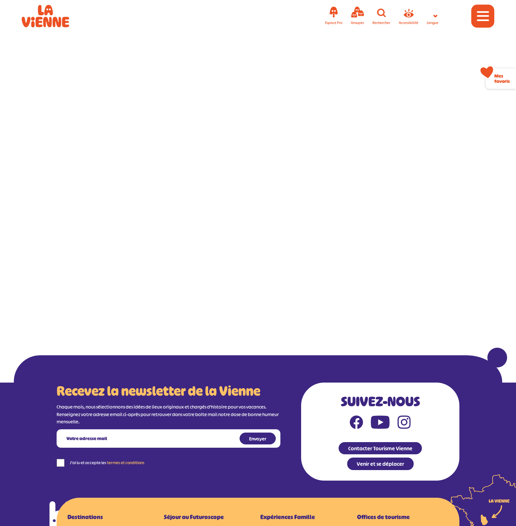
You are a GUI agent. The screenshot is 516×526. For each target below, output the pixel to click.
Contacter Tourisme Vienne (380, 448)
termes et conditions (125, 462)
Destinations (85, 517)
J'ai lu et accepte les (107, 462)
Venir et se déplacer (380, 463)
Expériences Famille (287, 517)
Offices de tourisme (383, 517)
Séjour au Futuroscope (194, 517)
